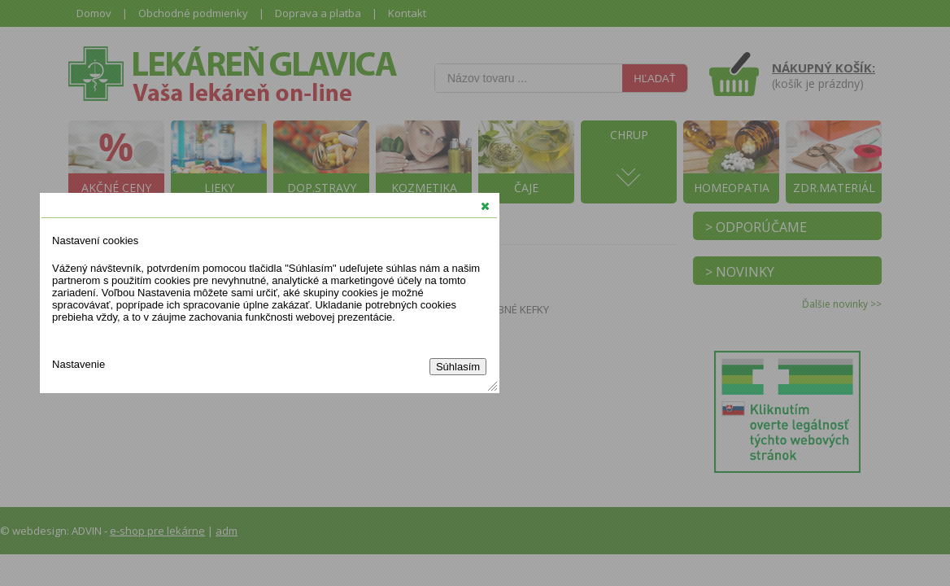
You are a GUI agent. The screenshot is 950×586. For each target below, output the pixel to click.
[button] (485, 206)
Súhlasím (458, 367)
